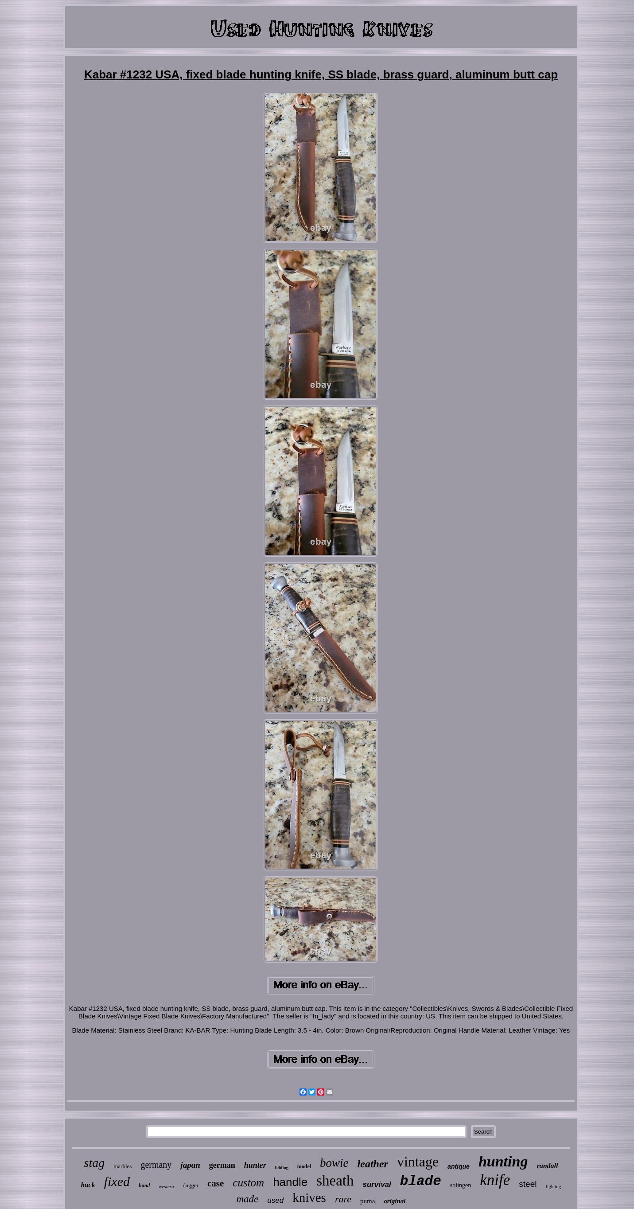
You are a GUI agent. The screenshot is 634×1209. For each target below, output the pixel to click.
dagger (190, 1185)
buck (88, 1185)
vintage (418, 1162)
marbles (122, 1166)
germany (155, 1165)
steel (528, 1184)
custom (248, 1183)
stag (94, 1163)
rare (343, 1199)
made (247, 1199)
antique (458, 1166)
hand (144, 1185)
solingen (460, 1185)
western (166, 1186)
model (304, 1166)
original (394, 1201)
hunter (255, 1165)
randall (547, 1166)
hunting (503, 1161)
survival (377, 1184)
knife (495, 1180)
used (275, 1200)
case (215, 1183)
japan (190, 1165)
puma (367, 1201)
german (222, 1165)
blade (420, 1181)
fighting (553, 1186)
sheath (335, 1181)
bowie (334, 1163)
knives (309, 1197)
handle (290, 1182)
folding (281, 1167)
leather (373, 1164)
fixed (117, 1181)
